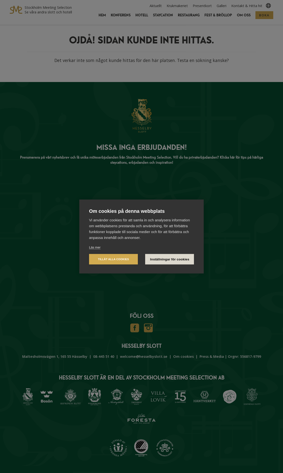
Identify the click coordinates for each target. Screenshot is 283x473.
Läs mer (95, 247)
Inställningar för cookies (169, 259)
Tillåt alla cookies (113, 259)
